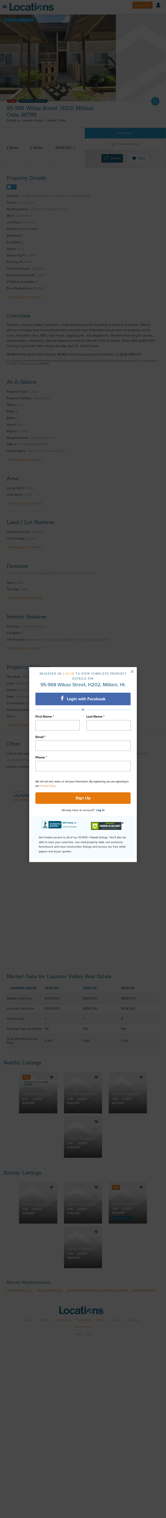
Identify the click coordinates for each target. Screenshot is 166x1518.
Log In (100, 810)
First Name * (44, 717)
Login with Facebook (83, 699)
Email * (40, 737)
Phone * (41, 757)
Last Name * (95, 717)
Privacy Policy (47, 786)
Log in (69, 673)
